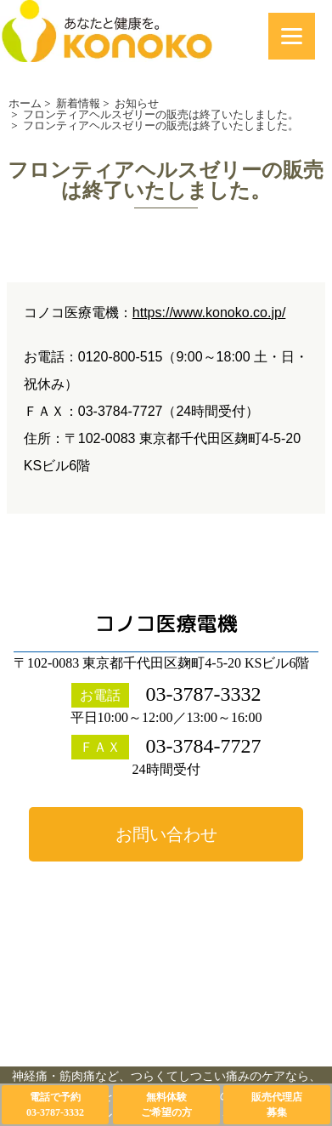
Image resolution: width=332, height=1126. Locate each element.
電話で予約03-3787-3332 (55, 1104)
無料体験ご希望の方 (166, 1104)
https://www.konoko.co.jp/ (209, 312)
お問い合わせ (166, 834)
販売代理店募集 (276, 1104)
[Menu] (291, 36)
